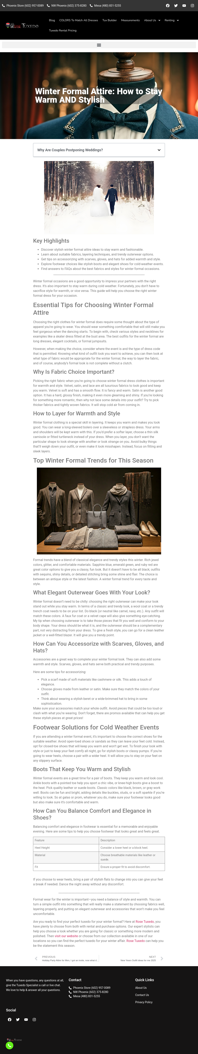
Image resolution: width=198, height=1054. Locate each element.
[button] (99, 45)
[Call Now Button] (9, 1045)
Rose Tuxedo (145, 922)
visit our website (66, 936)
